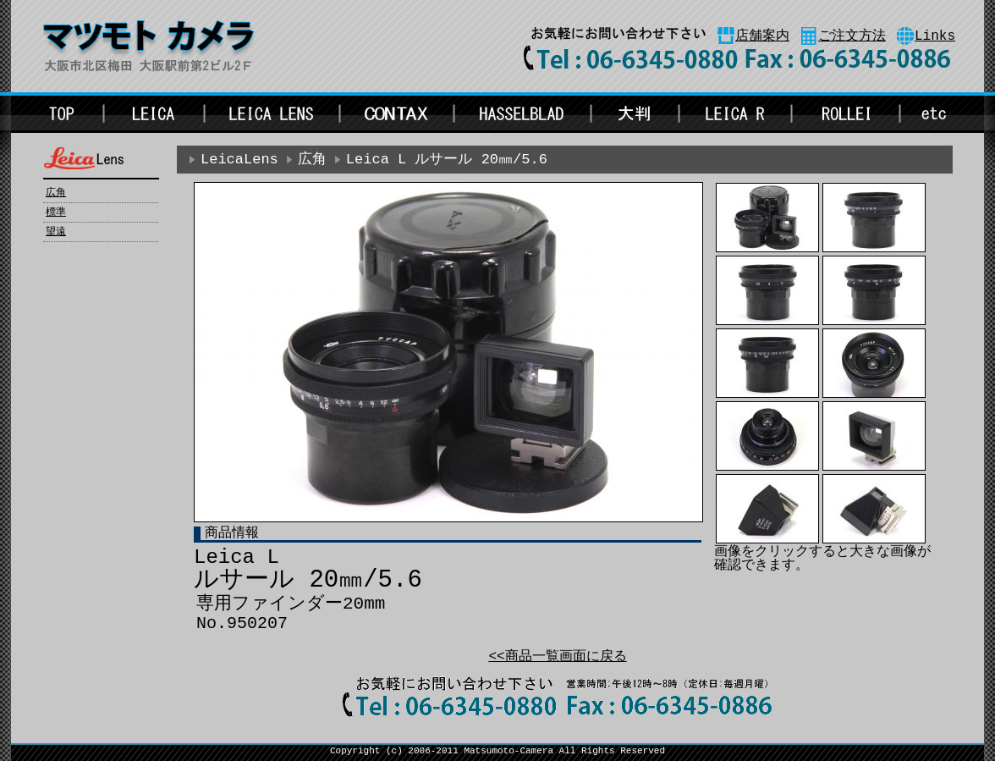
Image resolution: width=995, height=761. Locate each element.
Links (935, 36)
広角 (56, 193)
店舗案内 (762, 36)
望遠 (56, 232)
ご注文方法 (852, 36)
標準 (56, 212)
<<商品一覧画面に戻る (557, 657)
